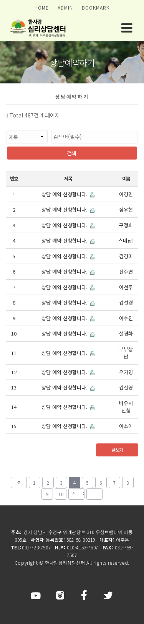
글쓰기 (116, 449)
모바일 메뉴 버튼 (126, 28)
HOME (42, 7)
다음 (76, 494)
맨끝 (94, 494)
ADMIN (65, 7)
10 (59, 492)
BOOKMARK (95, 7)
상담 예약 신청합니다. (67, 194)
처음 (19, 482)
